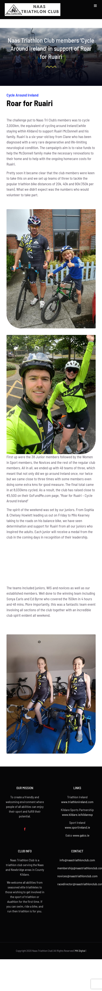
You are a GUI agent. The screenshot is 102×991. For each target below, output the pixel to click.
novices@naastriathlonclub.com (77, 876)
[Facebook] (24, 829)
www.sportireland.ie (77, 827)
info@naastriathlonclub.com (77, 860)
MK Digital (80, 950)
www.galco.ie (81, 835)
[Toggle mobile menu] (95, 5)
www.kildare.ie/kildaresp (77, 814)
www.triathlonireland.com (77, 802)
